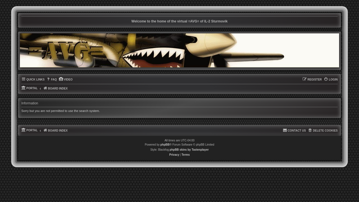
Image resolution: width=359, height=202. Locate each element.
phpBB (165, 147)
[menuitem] (51, 82)
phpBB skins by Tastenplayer (189, 152)
